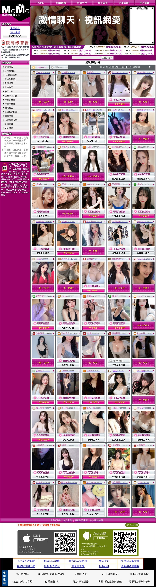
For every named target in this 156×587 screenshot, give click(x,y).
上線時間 (9, 87)
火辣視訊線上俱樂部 (110, 581)
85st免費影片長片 (22, 581)
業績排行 (9, 67)
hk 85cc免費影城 (139, 574)
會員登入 (15, 28)
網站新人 (9, 108)
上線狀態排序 (11, 112)
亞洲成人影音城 (130, 561)
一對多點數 (10, 99)
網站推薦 (9, 116)
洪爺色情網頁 (52, 566)
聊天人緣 (9, 91)
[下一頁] (120, 67)
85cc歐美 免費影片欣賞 (51, 574)
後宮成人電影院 (78, 561)
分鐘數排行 (10, 71)
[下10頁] (128, 67)
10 (116, 67)
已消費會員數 (11, 75)
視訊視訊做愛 (81, 581)
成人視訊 (9, 128)
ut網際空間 (81, 574)
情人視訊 (104, 561)
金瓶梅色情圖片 (130, 566)
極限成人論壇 (52, 561)
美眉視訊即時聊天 (139, 581)
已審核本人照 (11, 120)
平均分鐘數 (10, 79)
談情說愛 (9, 124)
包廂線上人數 (11, 95)
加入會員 (15, 32)
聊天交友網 (78, 566)
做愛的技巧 (51, 581)
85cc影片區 (22, 574)
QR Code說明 (132, 525)
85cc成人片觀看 (26, 561)
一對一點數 (10, 103)
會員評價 (9, 83)
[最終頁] (136, 67)
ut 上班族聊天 (110, 574)
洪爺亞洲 (104, 566)
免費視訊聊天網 (26, 566)
